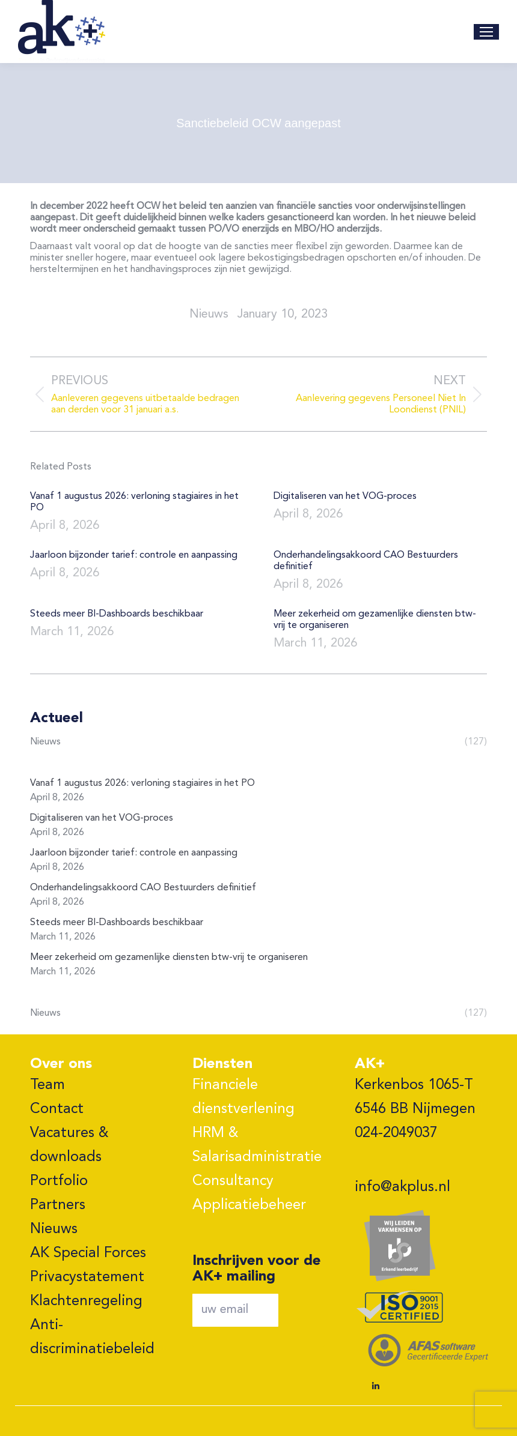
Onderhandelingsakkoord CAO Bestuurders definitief (366, 561)
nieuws (208, 315)
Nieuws (54, 1229)
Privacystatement (87, 1277)
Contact (57, 1109)
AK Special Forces (88, 1253)
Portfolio (59, 1181)
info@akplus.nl (402, 1187)
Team (47, 1085)
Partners (57, 1205)
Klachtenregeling (86, 1301)
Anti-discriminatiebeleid (92, 1337)
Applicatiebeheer (249, 1205)
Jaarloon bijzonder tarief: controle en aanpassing (133, 555)
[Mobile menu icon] (486, 32)
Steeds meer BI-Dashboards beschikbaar (116, 614)
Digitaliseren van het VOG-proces (345, 496)
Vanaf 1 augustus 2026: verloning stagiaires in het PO (134, 502)
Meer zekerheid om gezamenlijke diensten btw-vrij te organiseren (375, 619)
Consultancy (233, 1181)
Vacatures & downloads (69, 1145)
